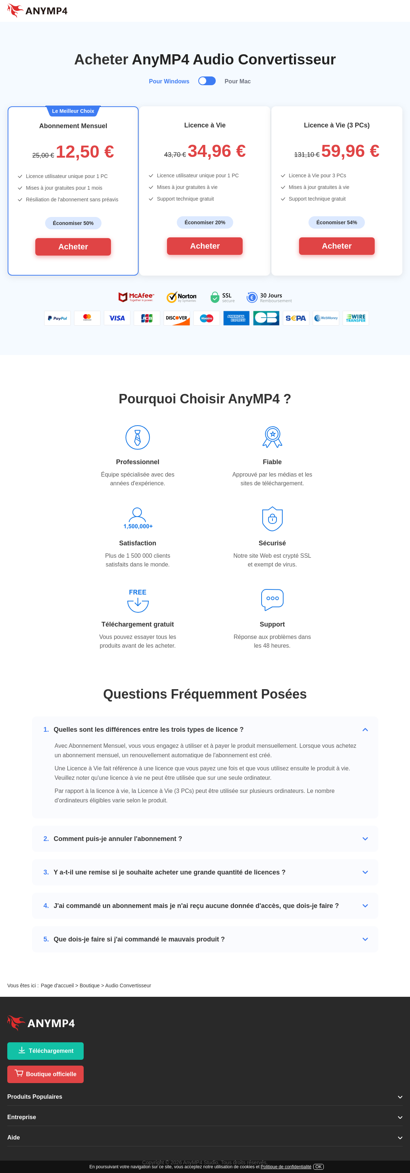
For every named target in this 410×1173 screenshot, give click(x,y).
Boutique (90, 985)
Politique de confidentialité (286, 1166)
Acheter (73, 246)
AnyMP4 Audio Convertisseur (234, 59)
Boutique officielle (45, 1073)
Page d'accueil (57, 985)
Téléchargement (45, 1050)
